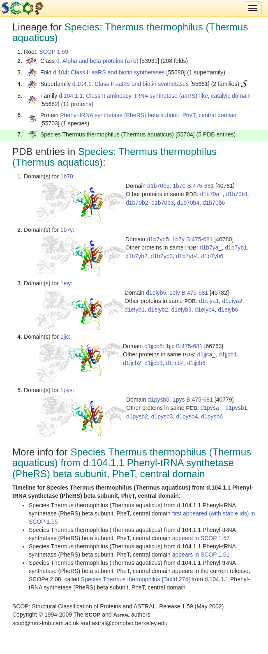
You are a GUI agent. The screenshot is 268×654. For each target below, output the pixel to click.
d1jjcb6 (196, 363)
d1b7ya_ (211, 247)
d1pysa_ (211, 407)
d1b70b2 (137, 202)
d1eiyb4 (204, 309)
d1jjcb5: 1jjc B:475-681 (173, 346)
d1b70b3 (162, 202)
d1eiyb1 (135, 309)
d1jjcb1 (228, 354)
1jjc (64, 336)
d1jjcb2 (132, 363)
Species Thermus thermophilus (121, 579)
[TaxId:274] (176, 579)
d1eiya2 (232, 301)
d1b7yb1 (236, 247)
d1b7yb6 (212, 256)
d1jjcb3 (153, 363)
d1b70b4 (188, 202)
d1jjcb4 (175, 363)
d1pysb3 (162, 416)
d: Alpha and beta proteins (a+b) (97, 61)
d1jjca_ (206, 354)
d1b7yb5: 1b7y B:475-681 (180, 239)
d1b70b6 (214, 202)
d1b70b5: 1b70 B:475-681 (180, 186)
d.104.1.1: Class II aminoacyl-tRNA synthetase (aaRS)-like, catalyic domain (155, 95)
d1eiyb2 (158, 309)
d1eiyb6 (228, 309)
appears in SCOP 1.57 (201, 538)
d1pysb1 (236, 407)
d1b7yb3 (162, 256)
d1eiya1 (209, 301)
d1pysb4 (187, 416)
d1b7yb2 (136, 256)
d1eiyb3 (181, 309)
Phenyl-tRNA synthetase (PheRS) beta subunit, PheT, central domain (148, 115)
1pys (66, 390)
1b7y (66, 229)
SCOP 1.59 (53, 52)
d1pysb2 (137, 416)
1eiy (65, 283)
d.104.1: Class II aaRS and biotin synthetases (130, 84)
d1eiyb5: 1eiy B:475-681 (177, 292)
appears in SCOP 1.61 (201, 554)
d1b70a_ (211, 194)
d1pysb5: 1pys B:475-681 (180, 399)
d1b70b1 (237, 194)
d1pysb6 (212, 416)
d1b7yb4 (187, 256)
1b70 (66, 176)
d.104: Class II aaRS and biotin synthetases (109, 72)
